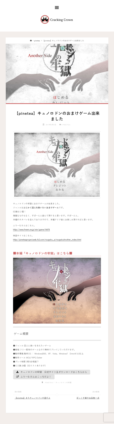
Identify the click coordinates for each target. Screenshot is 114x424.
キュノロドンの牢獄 (64, 382)
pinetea (37, 40)
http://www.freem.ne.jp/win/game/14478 (31, 229)
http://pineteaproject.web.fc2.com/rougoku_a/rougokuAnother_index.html (47, 239)
